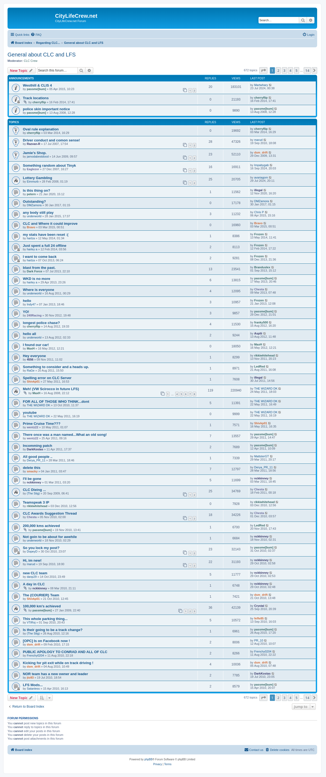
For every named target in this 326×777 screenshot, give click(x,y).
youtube (30, 413)
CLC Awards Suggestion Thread (50, 513)
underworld (34, 216)
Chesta (259, 289)
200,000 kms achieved (41, 526)
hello (27, 301)
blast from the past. (39, 268)
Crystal (259, 605)
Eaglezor (33, 169)
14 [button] (307, 70)
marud (258, 139)
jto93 (30, 677)
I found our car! (36, 345)
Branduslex (262, 267)
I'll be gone (32, 479)
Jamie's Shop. (34, 153)
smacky (32, 471)
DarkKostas (35, 449)
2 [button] (278, 70)
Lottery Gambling (37, 178)
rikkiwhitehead (264, 355)
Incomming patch (37, 446)
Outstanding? (34, 201)
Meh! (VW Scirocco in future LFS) (51, 389)
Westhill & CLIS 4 (37, 85)
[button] (263, 70)
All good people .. (37, 457)
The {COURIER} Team (41, 595)
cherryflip (39, 102)
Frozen (259, 234)
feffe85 (259, 618)
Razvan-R (33, 143)
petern (31, 194)
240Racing (34, 315)
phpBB (148, 759)
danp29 (32, 576)
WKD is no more (36, 279)
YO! (26, 312)
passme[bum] (36, 89)
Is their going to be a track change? (53, 630)
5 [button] (297, 70)
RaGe (31, 370)
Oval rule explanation (41, 129)
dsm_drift (261, 152)
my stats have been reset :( (45, 235)
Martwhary (261, 85)
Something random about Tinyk (49, 165)
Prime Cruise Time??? (41, 424)
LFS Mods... (33, 685)
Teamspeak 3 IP (36, 502)
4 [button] (290, 70)
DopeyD (32, 551)
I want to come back (39, 257)
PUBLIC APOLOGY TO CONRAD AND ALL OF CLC (65, 652)
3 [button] (284, 70)
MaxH (31, 348)
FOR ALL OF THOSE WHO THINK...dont (56, 402)
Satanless (33, 688)
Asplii (258, 333)
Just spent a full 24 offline (44, 246)
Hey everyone (34, 356)
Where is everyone (38, 290)
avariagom (261, 177)
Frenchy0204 (35, 655)
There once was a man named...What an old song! (65, 435)
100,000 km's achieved (42, 606)
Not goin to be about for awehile (50, 537)
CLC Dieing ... (34, 490)
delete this (31, 468)
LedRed (259, 366)
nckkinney (34, 482)
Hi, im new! (32, 560)
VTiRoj (31, 622)
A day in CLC (34, 584)
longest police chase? (41, 323)
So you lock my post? (41, 548)
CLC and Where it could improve (50, 224)
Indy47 (31, 304)
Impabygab (261, 165)
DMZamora (34, 205)
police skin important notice (46, 109)
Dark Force (34, 271)
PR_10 (258, 640)
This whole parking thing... (45, 619)
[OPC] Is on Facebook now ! (46, 641)
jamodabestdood (38, 156)
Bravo (31, 227)
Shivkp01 (33, 381)
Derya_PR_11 (36, 460)
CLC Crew (31, 60)
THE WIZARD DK (266, 388)
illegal (258, 190)
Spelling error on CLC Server (47, 378)
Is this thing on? (36, 190)
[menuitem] (36, 34)
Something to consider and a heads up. (56, 367)
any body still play (38, 213)
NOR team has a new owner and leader (55, 674)
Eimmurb (33, 181)
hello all (29, 334)
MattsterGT (261, 456)
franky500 (261, 322)
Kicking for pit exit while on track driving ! (58, 663)
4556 (30, 359)
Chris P (259, 212)
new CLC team (35, 573)
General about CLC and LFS (42, 55)
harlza (31, 238)
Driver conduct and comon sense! (51, 140)
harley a (32, 249)
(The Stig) (33, 493)
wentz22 (32, 427)
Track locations (36, 98)
